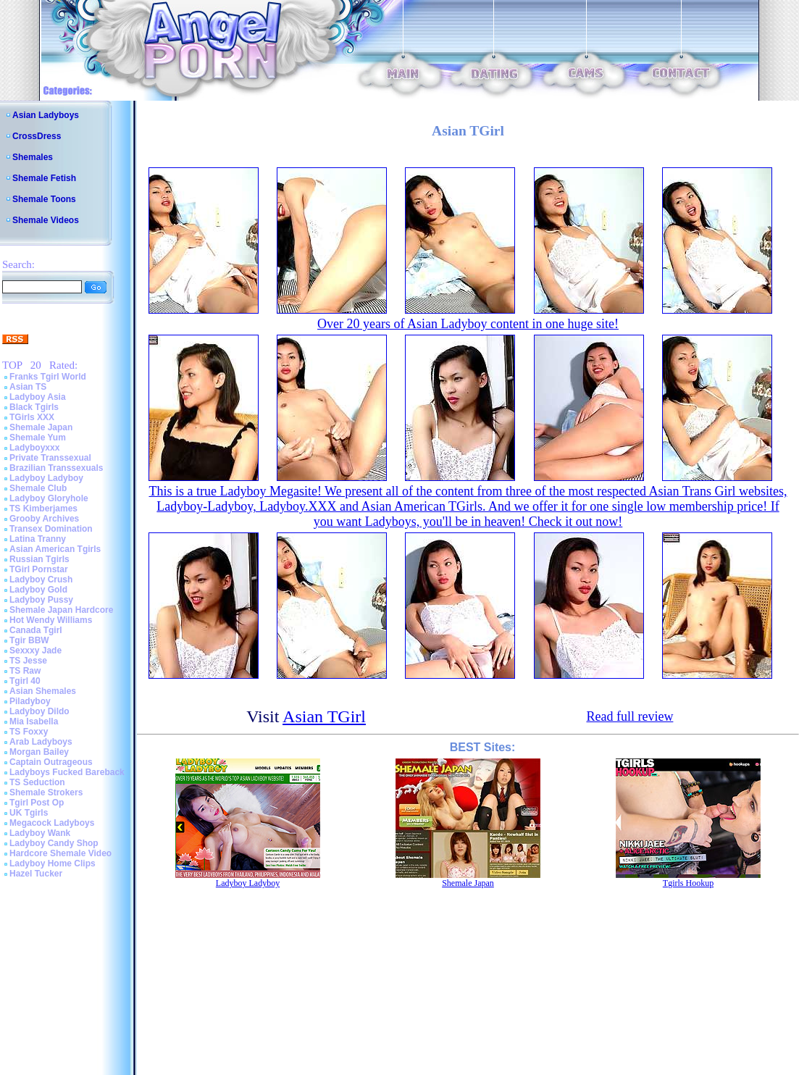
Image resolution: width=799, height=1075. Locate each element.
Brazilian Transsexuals (56, 468)
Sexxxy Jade (35, 650)
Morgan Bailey (39, 752)
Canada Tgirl (35, 630)
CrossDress (36, 136)
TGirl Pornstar (38, 569)
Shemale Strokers (46, 792)
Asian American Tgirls (55, 549)
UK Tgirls (28, 813)
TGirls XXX (31, 417)
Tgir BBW (29, 640)
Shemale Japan (40, 427)
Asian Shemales (42, 691)
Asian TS (27, 387)
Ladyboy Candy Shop (54, 843)
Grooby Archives (44, 519)
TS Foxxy (28, 732)
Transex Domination (51, 529)
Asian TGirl (324, 716)
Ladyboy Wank (39, 833)
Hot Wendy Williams (50, 620)
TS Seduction (37, 782)
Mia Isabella (33, 721)
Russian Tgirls (39, 559)
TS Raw (25, 671)
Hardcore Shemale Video (60, 853)
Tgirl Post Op (36, 803)
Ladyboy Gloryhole (48, 498)
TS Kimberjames (43, 508)
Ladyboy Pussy (41, 600)
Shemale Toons (44, 199)
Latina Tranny (37, 539)
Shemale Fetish (44, 178)
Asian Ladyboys (45, 115)
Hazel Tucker (35, 874)
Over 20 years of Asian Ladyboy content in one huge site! (468, 324)
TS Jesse (28, 661)
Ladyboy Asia (37, 397)
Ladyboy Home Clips (52, 863)
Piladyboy (30, 701)
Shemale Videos (45, 220)
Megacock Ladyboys (51, 823)
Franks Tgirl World (47, 377)
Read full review (629, 716)
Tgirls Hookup (688, 883)
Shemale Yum (37, 437)
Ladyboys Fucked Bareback (67, 772)
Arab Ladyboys (40, 742)
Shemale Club (38, 488)
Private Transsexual (50, 458)
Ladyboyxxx (34, 448)
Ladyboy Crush (40, 579)
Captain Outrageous (51, 762)
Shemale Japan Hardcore (61, 610)
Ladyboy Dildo (39, 711)
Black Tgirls (34, 407)
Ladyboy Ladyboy (46, 478)
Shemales (32, 157)
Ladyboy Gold (38, 590)
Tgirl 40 (25, 681)
